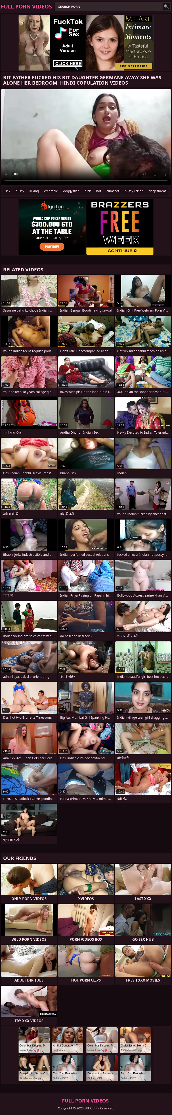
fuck (88, 191)
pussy (20, 191)
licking (34, 191)
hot (98, 191)
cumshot (113, 191)
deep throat (157, 191)
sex (7, 191)
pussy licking (134, 191)
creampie (51, 191)
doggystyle (71, 191)
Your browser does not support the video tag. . (86, 137)
